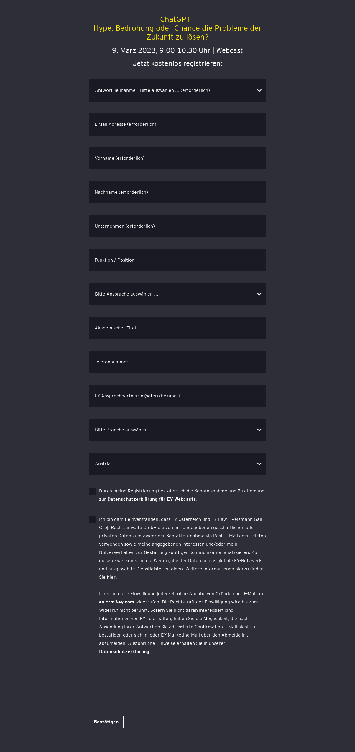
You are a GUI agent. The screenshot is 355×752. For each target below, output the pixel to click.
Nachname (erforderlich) (121, 192)
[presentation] (133, 679)
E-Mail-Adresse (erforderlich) (125, 124)
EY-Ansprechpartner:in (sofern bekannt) (137, 396)
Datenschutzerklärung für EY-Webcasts (151, 499)
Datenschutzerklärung (124, 651)
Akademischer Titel (115, 328)
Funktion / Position (114, 260)
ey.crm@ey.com (116, 602)
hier (111, 577)
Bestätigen (106, 722)
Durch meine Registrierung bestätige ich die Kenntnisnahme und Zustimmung (181, 495)
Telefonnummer (112, 362)
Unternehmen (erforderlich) (125, 226)
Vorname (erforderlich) (120, 158)
